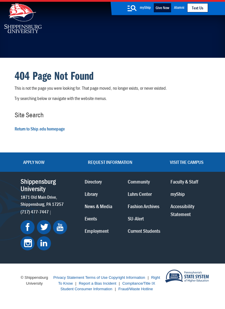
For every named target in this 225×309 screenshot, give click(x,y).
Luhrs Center (140, 194)
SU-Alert (136, 218)
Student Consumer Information (86, 289)
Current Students (144, 230)
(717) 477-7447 (35, 212)
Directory (93, 181)
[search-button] (131, 8)
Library (91, 194)
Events (91, 218)
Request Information (110, 162)
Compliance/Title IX (138, 283)
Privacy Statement (68, 277)
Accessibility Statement (182, 210)
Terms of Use (96, 277)
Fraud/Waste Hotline (135, 289)
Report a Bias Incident (97, 283)
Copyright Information (127, 277)
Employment (97, 230)
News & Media (98, 206)
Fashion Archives (143, 206)
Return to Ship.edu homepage (40, 129)
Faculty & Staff (184, 181)
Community (139, 181)
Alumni (179, 7)
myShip (145, 7)
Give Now (162, 7)
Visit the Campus (187, 162)
